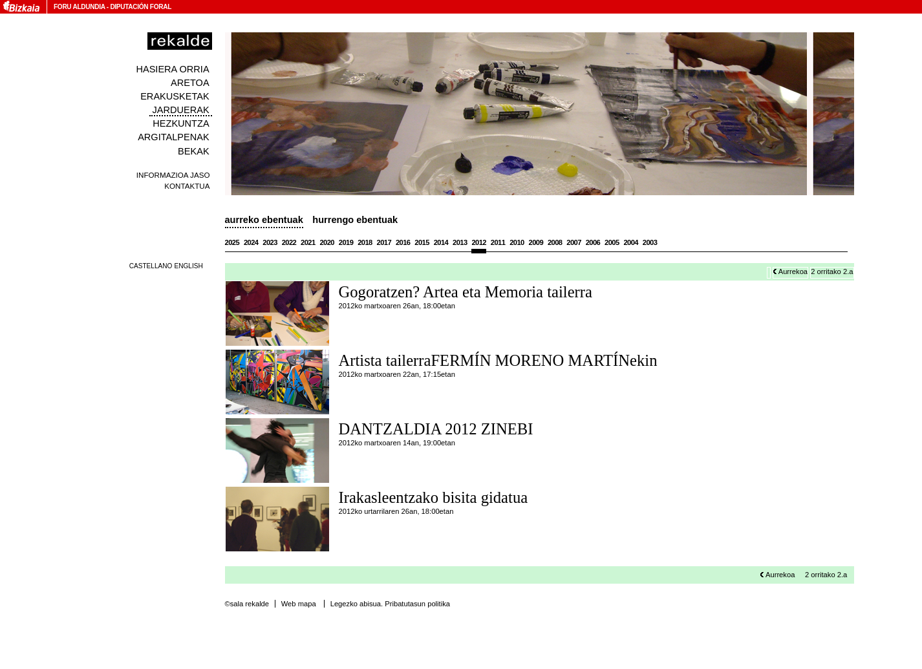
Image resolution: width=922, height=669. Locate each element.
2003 (650, 242)
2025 (232, 242)
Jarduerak (181, 110)
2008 (555, 242)
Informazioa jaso (173, 175)
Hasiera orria (172, 69)
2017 (384, 242)
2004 (630, 242)
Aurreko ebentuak (264, 220)
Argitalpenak (173, 137)
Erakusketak (174, 96)
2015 (421, 242)
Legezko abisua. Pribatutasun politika (390, 604)
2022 (289, 242)
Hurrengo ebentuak (355, 220)
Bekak (193, 151)
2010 (516, 242)
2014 (441, 242)
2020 (326, 242)
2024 (251, 242)
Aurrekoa (793, 271)
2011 (498, 242)
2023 (270, 242)
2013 (460, 242)
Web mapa (298, 604)
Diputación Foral (140, 6)
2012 (478, 242)
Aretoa (190, 83)
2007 (573, 242)
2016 (403, 242)
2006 (593, 242)
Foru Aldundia (79, 6)
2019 (346, 242)
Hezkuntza (181, 123)
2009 (536, 242)
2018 (365, 242)
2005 (612, 242)
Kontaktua (186, 186)
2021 (308, 242)
